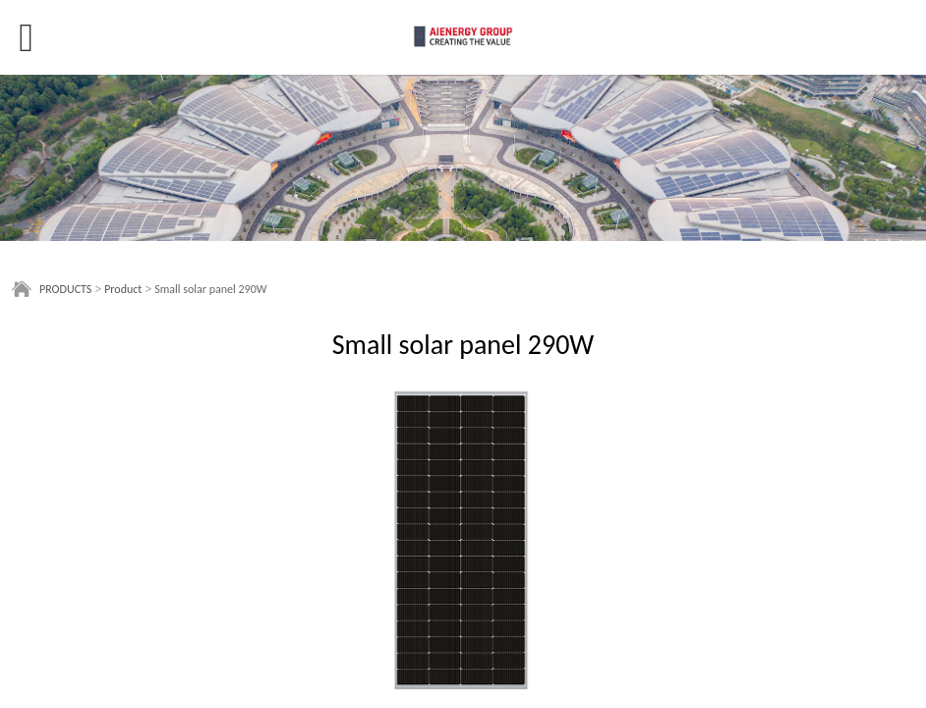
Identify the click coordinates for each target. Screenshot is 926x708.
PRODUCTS (65, 289)
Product (123, 289)
